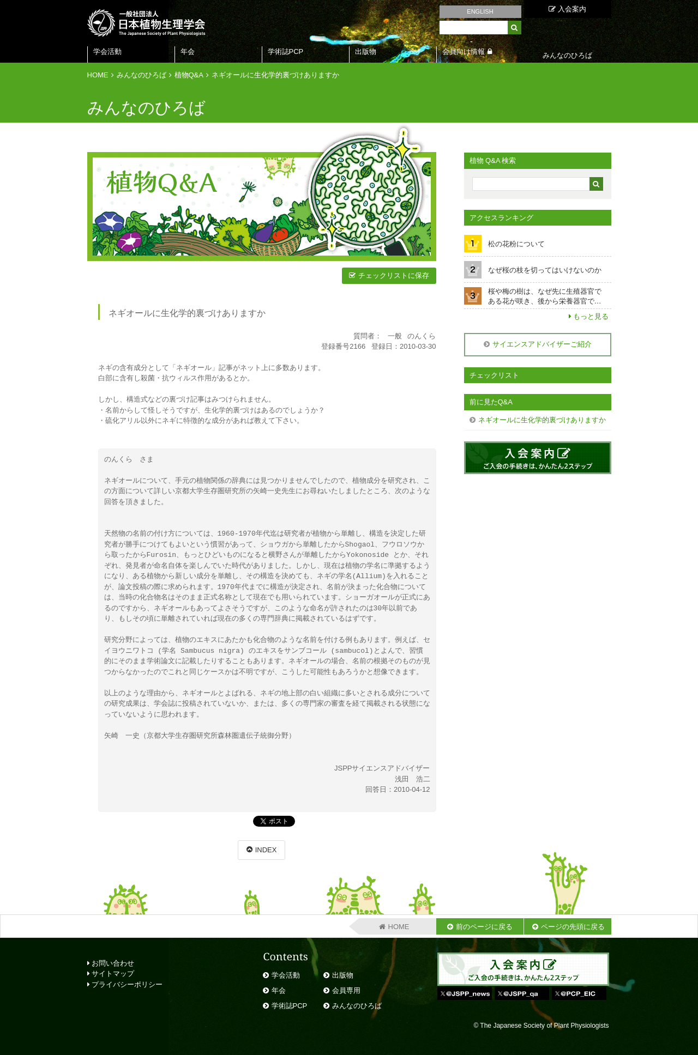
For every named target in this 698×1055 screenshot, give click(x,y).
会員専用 (346, 990)
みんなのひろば (141, 75)
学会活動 (107, 51)
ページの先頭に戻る (573, 927)
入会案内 (567, 9)
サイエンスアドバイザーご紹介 (542, 344)
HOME (98, 75)
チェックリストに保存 (393, 275)
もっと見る (591, 316)
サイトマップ (111, 973)
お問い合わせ (111, 963)
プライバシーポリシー (125, 984)
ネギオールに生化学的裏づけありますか (275, 75)
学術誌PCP (286, 51)
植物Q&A (188, 75)
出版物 (365, 51)
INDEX (266, 850)
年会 (187, 51)
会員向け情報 (463, 51)
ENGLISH (480, 11)
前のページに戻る (484, 927)
